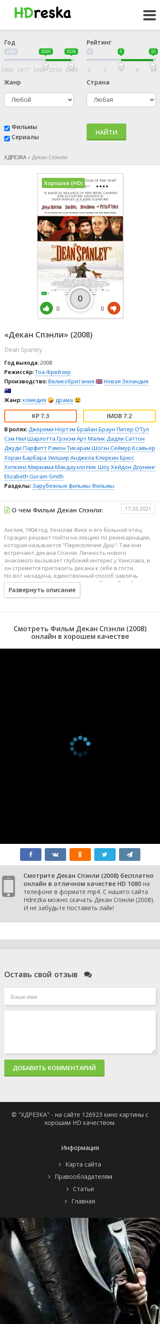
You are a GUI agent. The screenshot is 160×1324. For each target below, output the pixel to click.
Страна (98, 82)
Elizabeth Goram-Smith (34, 476)
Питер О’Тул (132, 429)
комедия (34, 400)
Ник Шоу (98, 467)
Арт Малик (91, 438)
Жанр (12, 82)
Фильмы (24, 127)
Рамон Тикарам (69, 448)
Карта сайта (83, 1164)
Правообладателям (83, 1176)
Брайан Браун (96, 429)
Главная (83, 1201)
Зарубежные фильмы (61, 485)
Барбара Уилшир (46, 457)
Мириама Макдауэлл (56, 467)
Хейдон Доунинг (133, 467)
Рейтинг (99, 42)
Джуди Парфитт (25, 448)
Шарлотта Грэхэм (51, 438)
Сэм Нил (15, 438)
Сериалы (25, 137)
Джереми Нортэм (52, 429)
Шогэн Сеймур (111, 448)
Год (9, 42)
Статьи (83, 1189)
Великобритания (71, 381)
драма (64, 400)
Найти (106, 132)
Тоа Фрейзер (53, 372)
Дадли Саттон (126, 438)
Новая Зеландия (126, 381)
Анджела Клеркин (94, 457)
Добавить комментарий (54, 1068)
